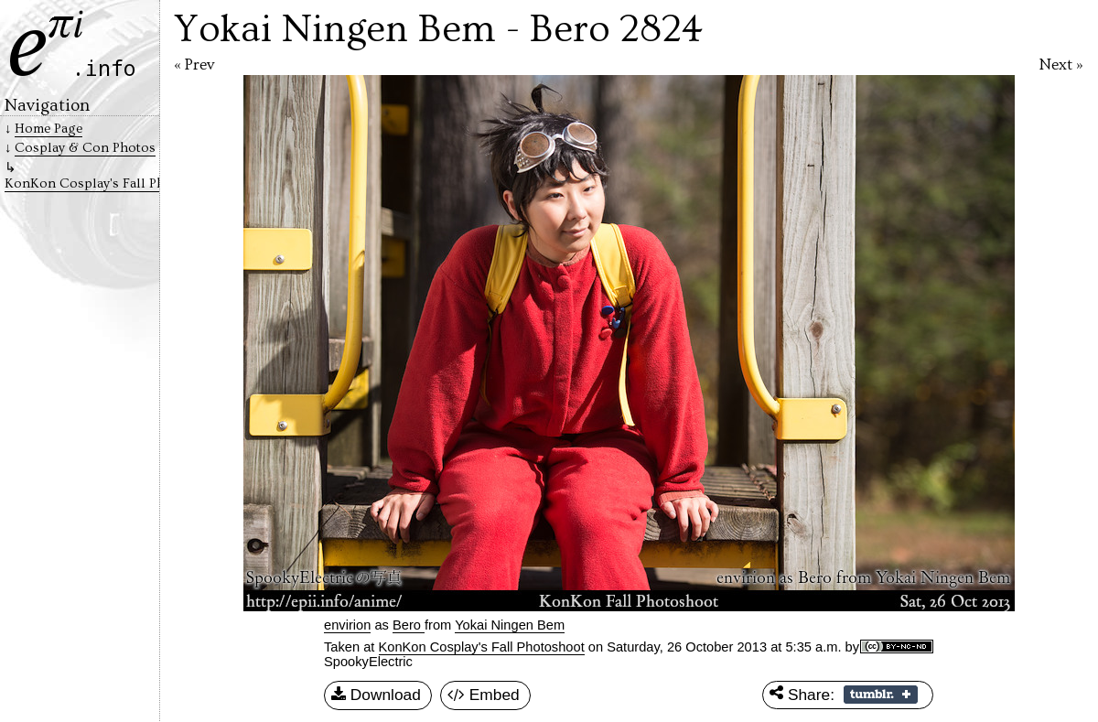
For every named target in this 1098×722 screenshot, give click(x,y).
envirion (347, 625)
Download (376, 695)
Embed (483, 695)
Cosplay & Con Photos (85, 148)
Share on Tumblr (881, 694)
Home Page (48, 128)
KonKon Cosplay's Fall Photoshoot (482, 647)
